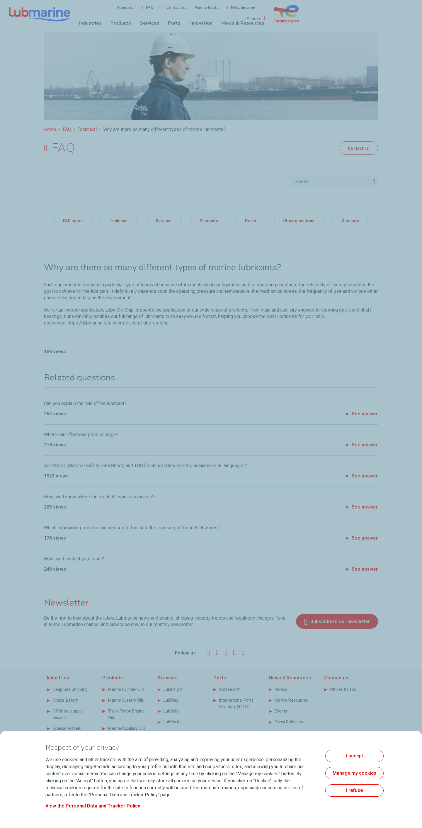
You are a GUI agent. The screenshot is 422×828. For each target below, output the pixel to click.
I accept (354, 756)
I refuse (354, 790)
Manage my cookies (354, 773)
